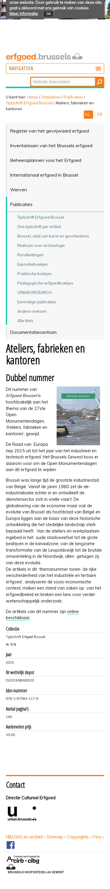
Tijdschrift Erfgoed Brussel (29, 103)
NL (88, 114)
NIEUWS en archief (24, 837)
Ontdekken (51, 97)
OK (48, 14)
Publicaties (73, 97)
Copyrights (78, 837)
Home (32, 97)
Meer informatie (23, 13)
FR (99, 114)
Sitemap (55, 837)
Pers (97, 837)
